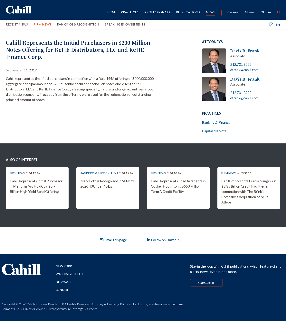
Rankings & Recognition (78, 24)
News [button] (210, 12)
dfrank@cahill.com (244, 69)
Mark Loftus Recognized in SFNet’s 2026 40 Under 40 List (107, 183)
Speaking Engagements (125, 24)
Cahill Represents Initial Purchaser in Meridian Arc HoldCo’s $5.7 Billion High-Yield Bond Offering (36, 186)
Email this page (113, 240)
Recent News (17, 24)
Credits (92, 309)
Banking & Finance (216, 122)
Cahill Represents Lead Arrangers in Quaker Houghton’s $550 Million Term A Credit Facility (178, 186)
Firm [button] (111, 12)
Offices (266, 12)
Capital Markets (214, 131)
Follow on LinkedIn (163, 240)
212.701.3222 (240, 64)
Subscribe (206, 283)
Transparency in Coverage (66, 309)
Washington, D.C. (70, 274)
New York (64, 266)
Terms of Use (10, 309)
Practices (129, 12)
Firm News (42, 24)
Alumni (250, 12)
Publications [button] (188, 12)
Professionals (157, 12)
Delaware (64, 282)
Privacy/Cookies (34, 309)
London (63, 289)
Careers (233, 12)
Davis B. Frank (245, 50)
